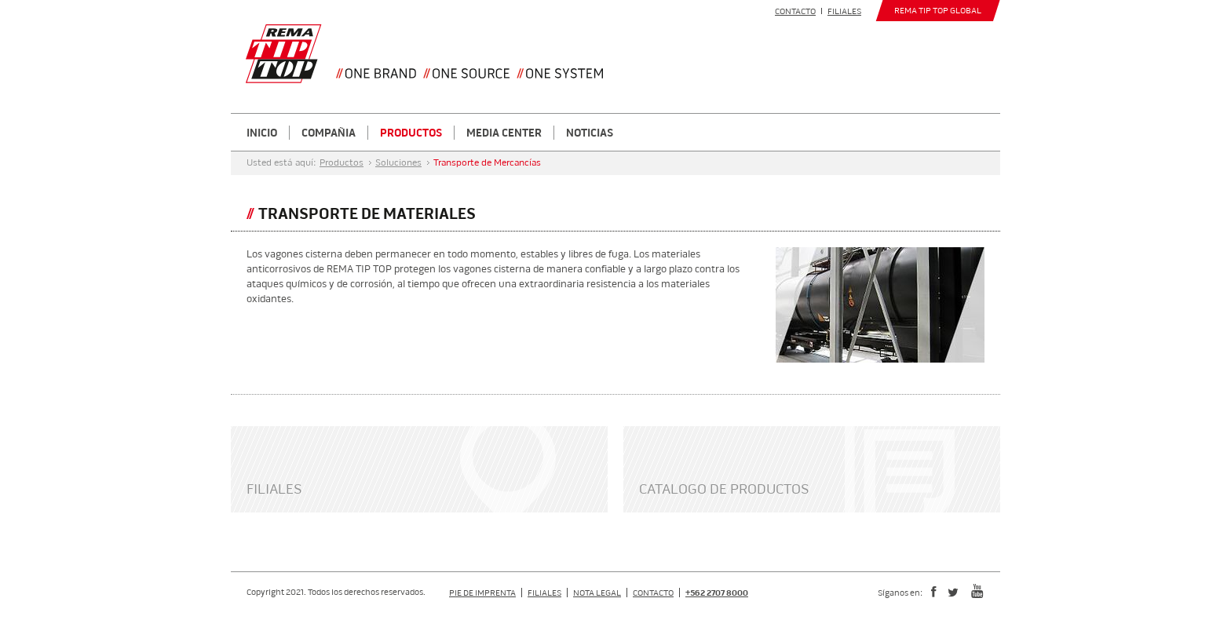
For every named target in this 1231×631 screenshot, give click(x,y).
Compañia (328, 133)
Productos (411, 133)
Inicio (262, 133)
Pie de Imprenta (482, 592)
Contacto (795, 10)
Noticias (589, 133)
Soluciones (398, 163)
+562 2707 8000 (716, 592)
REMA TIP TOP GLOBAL (937, 10)
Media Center (504, 133)
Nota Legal (597, 592)
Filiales (844, 10)
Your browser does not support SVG (283, 53)
